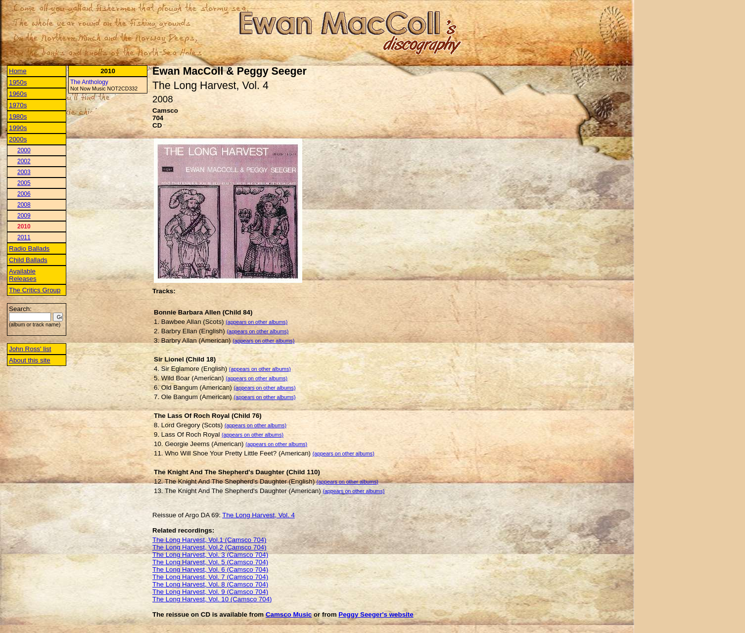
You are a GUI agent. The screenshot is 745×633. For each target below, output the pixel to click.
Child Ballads (28, 260)
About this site (29, 360)
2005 (24, 183)
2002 (24, 161)
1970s (18, 105)
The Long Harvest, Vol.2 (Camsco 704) (209, 547)
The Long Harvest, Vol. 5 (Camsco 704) (210, 562)
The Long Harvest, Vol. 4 (258, 515)
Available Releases (23, 275)
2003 (24, 172)
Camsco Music (289, 614)
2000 (24, 150)
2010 (24, 226)
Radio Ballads (29, 248)
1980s (18, 116)
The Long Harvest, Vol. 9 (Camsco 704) (210, 591)
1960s (18, 93)
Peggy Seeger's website (375, 614)
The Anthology (89, 82)
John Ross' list (30, 349)
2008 (24, 204)
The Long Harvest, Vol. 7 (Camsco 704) (210, 577)
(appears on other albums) (256, 322)
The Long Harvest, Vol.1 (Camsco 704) (209, 539)
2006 (24, 193)
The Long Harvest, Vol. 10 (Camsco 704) (212, 599)
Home (18, 71)
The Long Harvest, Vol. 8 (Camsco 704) (210, 584)
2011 (24, 237)
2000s (18, 139)
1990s (18, 128)
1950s (18, 82)
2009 (24, 215)
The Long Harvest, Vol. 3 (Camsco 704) (210, 554)
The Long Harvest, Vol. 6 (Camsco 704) (210, 569)
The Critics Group (34, 290)
